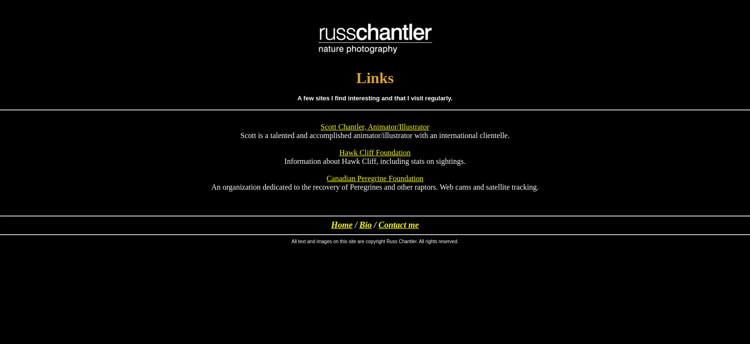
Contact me (398, 225)
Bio (365, 225)
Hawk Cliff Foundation (374, 153)
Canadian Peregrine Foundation (375, 178)
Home (342, 225)
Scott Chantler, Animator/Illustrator (374, 127)
